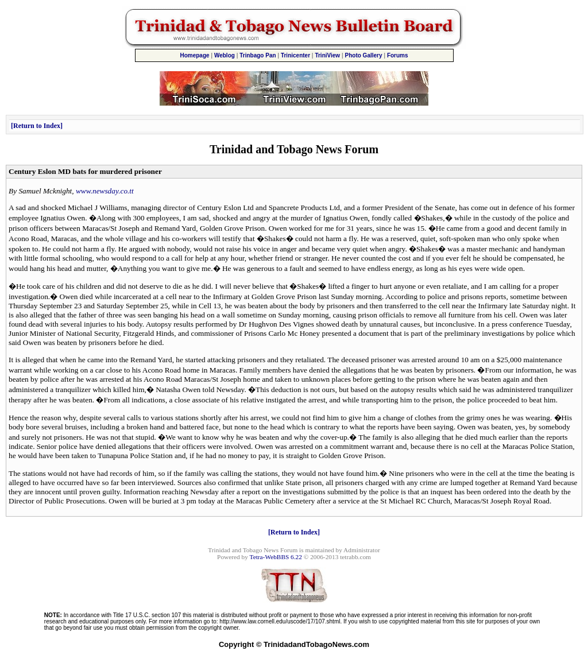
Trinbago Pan (257, 55)
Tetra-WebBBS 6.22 (276, 556)
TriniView (327, 55)
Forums (397, 55)
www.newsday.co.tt (105, 191)
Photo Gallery (363, 55)
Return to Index (36, 126)
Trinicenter (295, 55)
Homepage (194, 55)
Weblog (224, 55)
